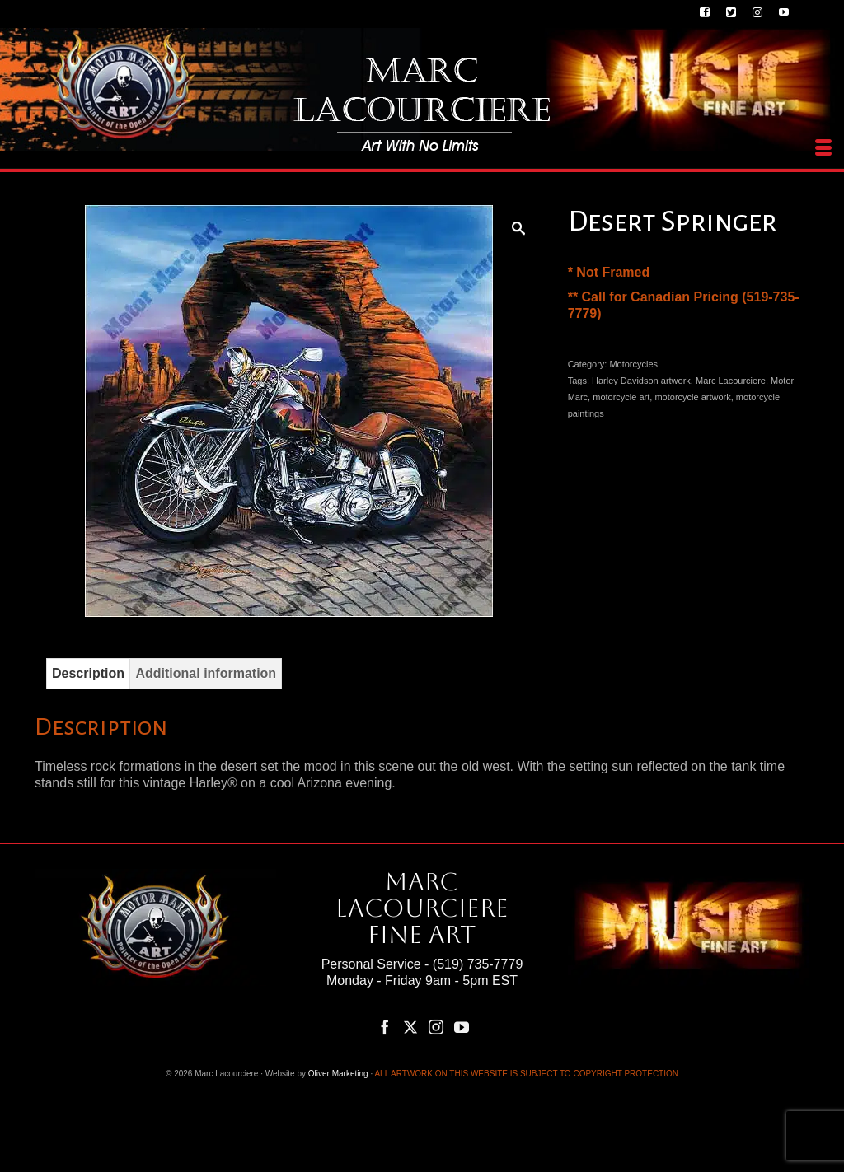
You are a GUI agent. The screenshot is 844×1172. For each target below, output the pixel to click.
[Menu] (823, 148)
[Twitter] (410, 1026)
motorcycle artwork (692, 397)
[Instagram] (436, 1026)
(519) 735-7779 (478, 964)
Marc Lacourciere (731, 380)
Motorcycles (633, 364)
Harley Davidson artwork (641, 380)
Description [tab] (88, 673)
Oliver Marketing (338, 1073)
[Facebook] (384, 1026)
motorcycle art (621, 397)
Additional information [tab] (205, 673)
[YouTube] (461, 1026)
